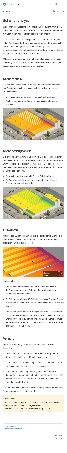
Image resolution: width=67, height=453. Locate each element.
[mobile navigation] (63, 4)
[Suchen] (56, 4)
